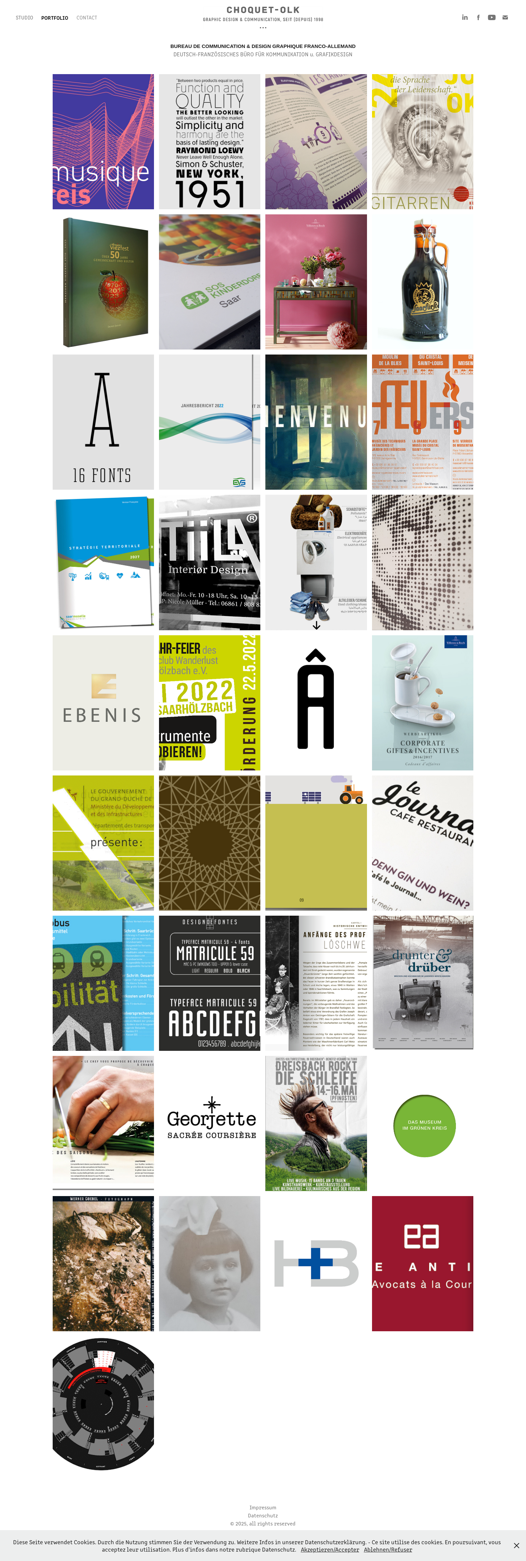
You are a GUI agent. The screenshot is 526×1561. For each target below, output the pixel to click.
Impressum (263, 1507)
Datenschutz (263, 1515)
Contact (86, 17)
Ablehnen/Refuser (388, 1549)
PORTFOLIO (54, 17)
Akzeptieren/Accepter (330, 1549)
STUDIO (24, 17)
